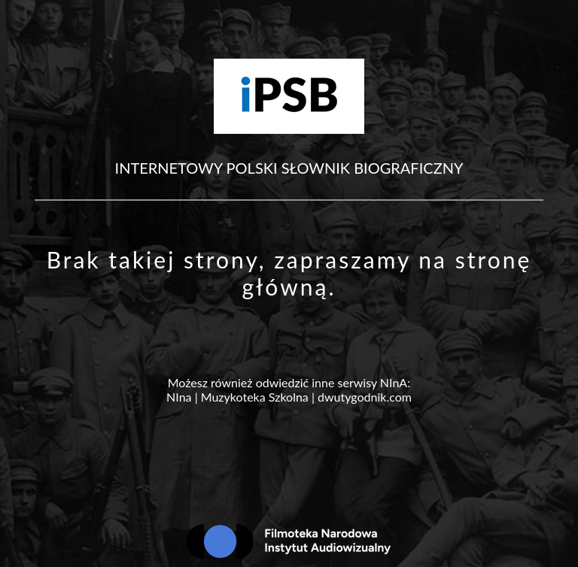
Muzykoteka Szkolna (255, 397)
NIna (178, 397)
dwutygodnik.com (365, 397)
